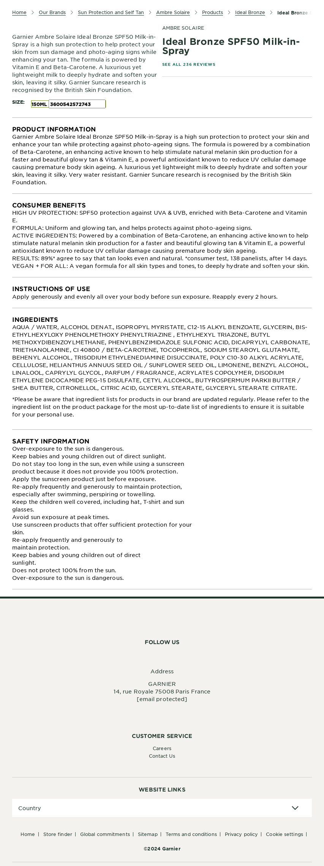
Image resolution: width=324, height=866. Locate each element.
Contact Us (162, 756)
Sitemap (148, 834)
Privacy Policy (241, 834)
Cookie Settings (284, 834)
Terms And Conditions (191, 834)
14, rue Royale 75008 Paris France (162, 691)
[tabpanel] (162, 155)
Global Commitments (105, 834)
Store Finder (57, 834)
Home (28, 834)
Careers (162, 748)
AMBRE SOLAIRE (183, 28)
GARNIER (162, 683)
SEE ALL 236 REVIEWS (189, 64)
